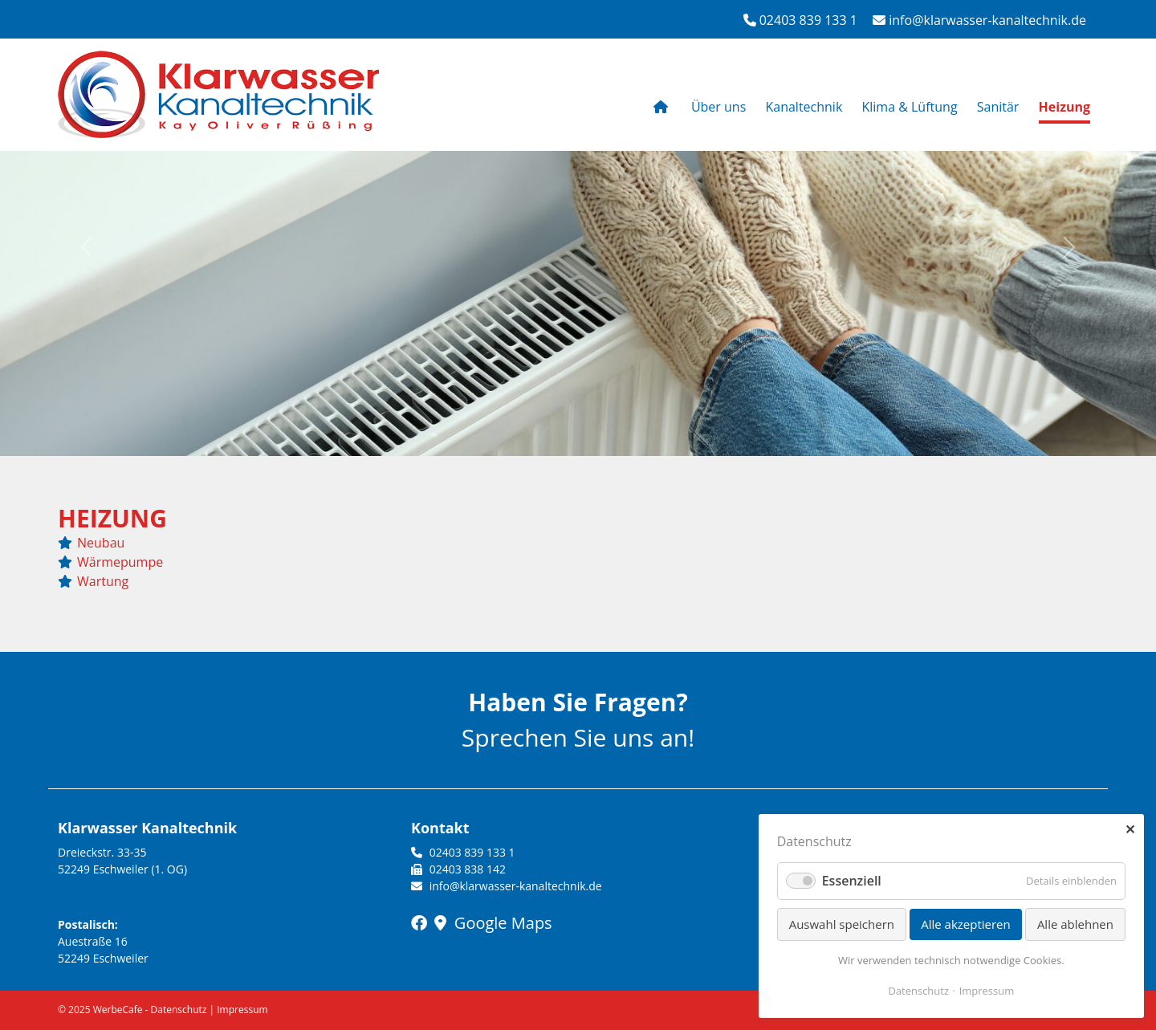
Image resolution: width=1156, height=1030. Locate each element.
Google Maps (493, 923)
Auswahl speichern (841, 924)
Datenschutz (179, 1009)
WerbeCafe (118, 1009)
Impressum (242, 1009)
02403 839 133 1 (800, 20)
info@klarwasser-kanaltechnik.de (979, 20)
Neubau (100, 543)
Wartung (102, 581)
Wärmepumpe (120, 562)
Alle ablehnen (1075, 924)
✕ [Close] (1130, 829)
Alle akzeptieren (966, 924)
